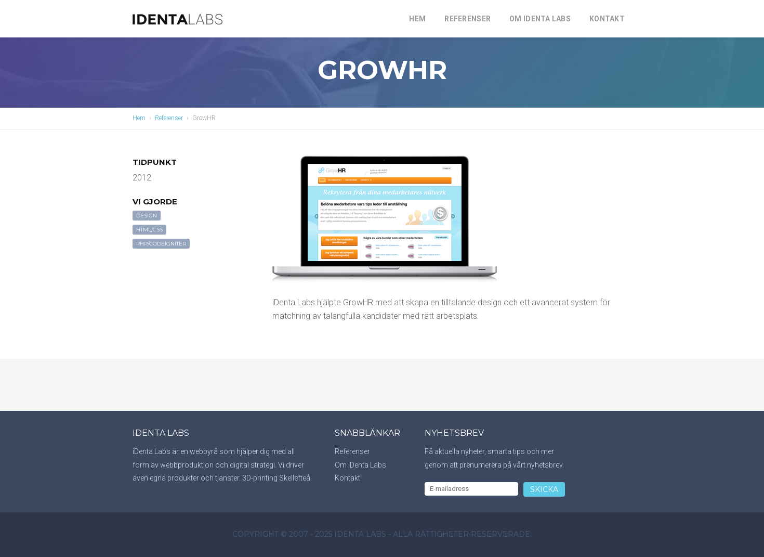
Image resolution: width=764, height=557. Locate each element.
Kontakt (607, 19)
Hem (417, 19)
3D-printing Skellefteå (276, 478)
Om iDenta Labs (540, 19)
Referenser (467, 19)
